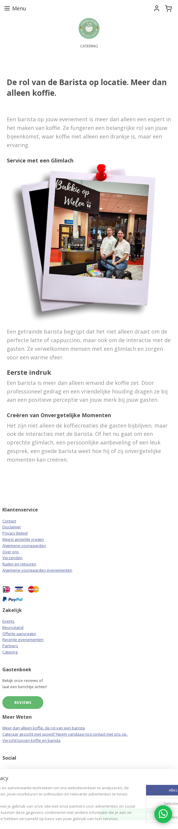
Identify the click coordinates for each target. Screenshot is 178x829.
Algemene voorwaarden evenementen (37, 570)
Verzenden (12, 557)
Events (8, 621)
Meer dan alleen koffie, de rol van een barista (43, 728)
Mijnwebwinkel (119, 818)
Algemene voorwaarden (24, 545)
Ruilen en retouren (19, 564)
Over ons (10, 551)
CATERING (89, 46)
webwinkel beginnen (67, 818)
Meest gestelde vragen (23, 539)
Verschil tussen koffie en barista (31, 740)
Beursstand (12, 627)
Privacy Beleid (15, 533)
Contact (9, 521)
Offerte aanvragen (19, 633)
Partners (10, 645)
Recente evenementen (23, 639)
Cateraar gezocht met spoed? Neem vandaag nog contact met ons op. (65, 734)
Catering (9, 652)
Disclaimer (11, 527)
